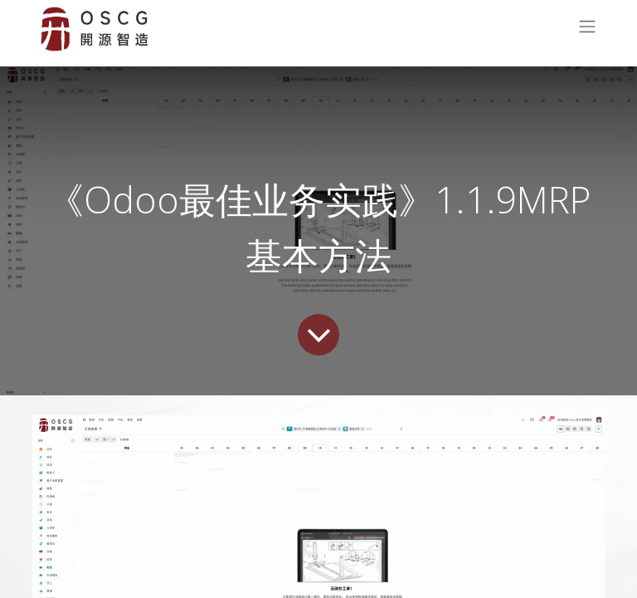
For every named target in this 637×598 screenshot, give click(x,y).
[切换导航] (587, 29)
